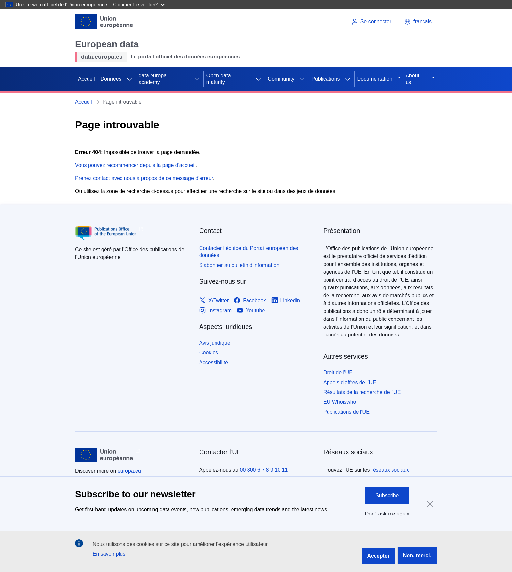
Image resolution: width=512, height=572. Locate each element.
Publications (326, 79)
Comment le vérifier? (138, 4)
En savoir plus (109, 554)
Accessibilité (213, 362)
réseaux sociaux (390, 470)
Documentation (378, 79)
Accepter (378, 556)
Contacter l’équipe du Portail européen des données (248, 251)
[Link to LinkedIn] (285, 300)
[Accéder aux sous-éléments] (129, 79)
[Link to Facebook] (250, 300)
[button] (418, 21)
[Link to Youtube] (251, 310)
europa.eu (129, 471)
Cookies (208, 352)
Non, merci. (417, 555)
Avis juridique (214, 343)
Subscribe (387, 495)
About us (420, 79)
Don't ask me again (387, 513)
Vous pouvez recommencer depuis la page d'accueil (135, 165)
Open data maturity (218, 79)
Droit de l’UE (338, 372)
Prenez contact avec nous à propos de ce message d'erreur (144, 178)
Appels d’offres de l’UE (349, 382)
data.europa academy (153, 79)
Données (111, 79)
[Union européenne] (104, 21)
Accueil (86, 79)
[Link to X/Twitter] (214, 300)
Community (281, 79)
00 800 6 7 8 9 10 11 (264, 470)
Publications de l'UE (346, 412)
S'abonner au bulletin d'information (239, 265)
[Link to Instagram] (215, 310)
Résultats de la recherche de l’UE (362, 392)
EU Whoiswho (339, 402)
